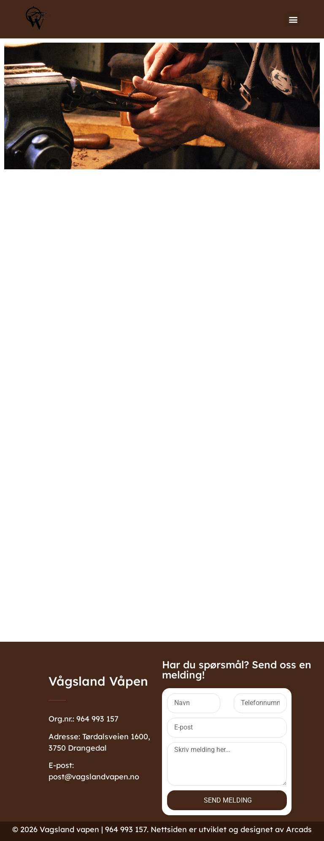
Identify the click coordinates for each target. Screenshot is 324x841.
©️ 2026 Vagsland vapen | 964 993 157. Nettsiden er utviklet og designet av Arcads (162, 829)
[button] (293, 19)
